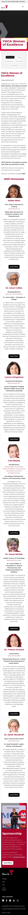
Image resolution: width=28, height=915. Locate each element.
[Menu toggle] (26, 6)
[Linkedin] (10, 900)
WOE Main (10, 57)
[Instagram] (3, 900)
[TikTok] (18, 900)
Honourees (19, 61)
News (8, 912)
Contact (4, 912)
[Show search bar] (23, 7)
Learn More (14, 267)
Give (3, 882)
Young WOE (14, 65)
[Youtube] (14, 900)
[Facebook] (6, 900)
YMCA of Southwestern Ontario (13, 1)
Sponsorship (9, 61)
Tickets (19, 57)
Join (3, 885)
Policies (4, 879)
